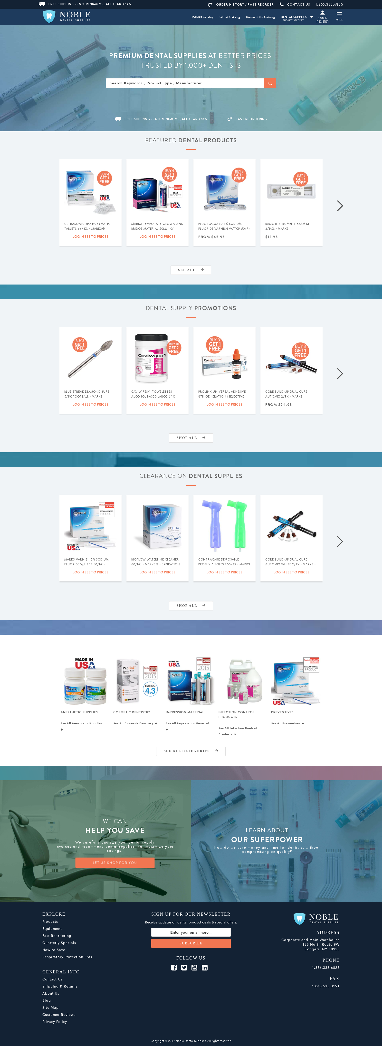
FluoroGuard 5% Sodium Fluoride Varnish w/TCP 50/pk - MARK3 (224, 228)
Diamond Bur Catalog (260, 17)
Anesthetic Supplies (79, 712)
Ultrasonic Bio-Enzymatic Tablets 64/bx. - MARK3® (87, 226)
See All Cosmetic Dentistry (135, 723)
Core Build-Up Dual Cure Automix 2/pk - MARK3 (286, 394)
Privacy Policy (54, 1021)
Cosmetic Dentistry (131, 712)
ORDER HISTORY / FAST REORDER (241, 4)
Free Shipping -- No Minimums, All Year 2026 (85, 4)
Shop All (191, 438)
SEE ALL (191, 270)
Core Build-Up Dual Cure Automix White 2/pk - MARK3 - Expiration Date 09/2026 (290, 564)
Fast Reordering (56, 935)
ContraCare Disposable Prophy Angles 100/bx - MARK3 (224, 562)
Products (50, 921)
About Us (50, 993)
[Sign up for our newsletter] (191, 932)
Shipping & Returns (59, 986)
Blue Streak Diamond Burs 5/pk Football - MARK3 (86, 394)
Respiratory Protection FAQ (67, 957)
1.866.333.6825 (329, 4)
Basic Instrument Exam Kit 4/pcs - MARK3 (288, 226)
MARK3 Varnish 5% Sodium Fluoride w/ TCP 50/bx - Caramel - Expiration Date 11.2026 (86, 567)
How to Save (53, 950)
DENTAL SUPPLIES (297, 17)
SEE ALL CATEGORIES (191, 751)
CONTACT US (295, 4)
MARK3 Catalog (202, 17)
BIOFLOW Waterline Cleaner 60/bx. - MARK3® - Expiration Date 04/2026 (155, 564)
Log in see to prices (90, 236)
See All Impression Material (188, 726)
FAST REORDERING (247, 119)
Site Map (50, 1007)
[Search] (270, 83)
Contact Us (52, 979)
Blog (46, 1000)
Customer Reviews (59, 1014)
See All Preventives (287, 723)
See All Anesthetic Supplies (82, 726)
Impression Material (185, 712)
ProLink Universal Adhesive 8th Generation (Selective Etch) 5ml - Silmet (222, 396)
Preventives (282, 712)
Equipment (52, 928)
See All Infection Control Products (238, 731)
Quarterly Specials (59, 943)
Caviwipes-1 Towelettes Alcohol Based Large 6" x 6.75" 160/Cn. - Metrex (153, 396)
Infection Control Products (237, 714)
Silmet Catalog (230, 17)
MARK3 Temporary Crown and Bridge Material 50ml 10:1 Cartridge (157, 228)
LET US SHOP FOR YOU (115, 862)
